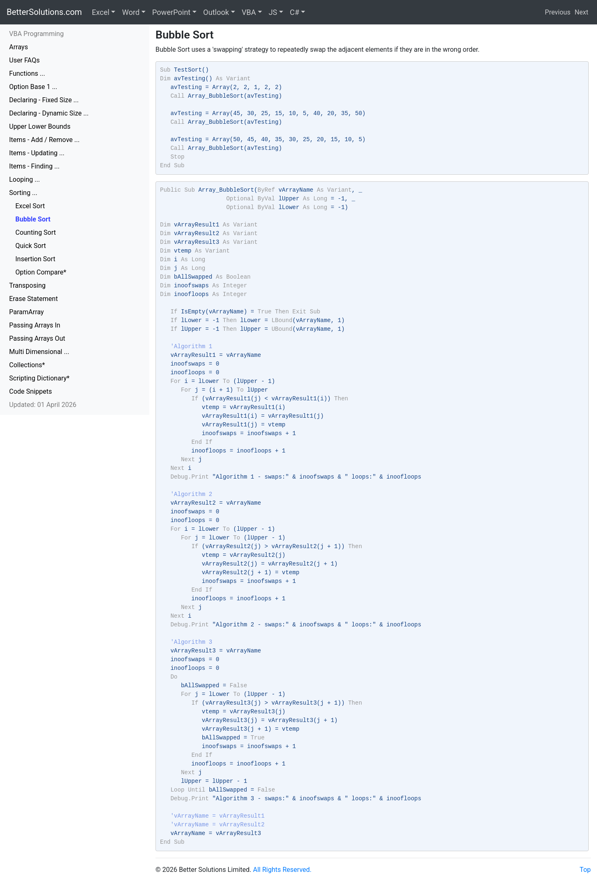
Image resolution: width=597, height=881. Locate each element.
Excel (100, 12)
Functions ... (27, 73)
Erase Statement (33, 299)
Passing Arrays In (34, 325)
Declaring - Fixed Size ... (44, 100)
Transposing (27, 285)
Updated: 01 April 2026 (42, 405)
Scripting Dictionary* (39, 378)
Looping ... (24, 179)
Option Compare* (40, 272)
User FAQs (24, 60)
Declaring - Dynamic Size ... (49, 113)
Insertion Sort (35, 259)
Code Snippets (30, 391)
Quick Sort (30, 246)
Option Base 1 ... (33, 87)
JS (273, 12)
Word (130, 12)
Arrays (18, 47)
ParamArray (26, 312)
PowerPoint (171, 12)
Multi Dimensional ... (39, 352)
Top (585, 870)
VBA (249, 12)
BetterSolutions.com (44, 12)
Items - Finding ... (34, 166)
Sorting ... (23, 193)
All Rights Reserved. (282, 870)
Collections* (27, 365)
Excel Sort (30, 206)
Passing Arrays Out (37, 338)
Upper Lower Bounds (39, 126)
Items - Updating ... (36, 153)
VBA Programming (36, 34)
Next (581, 12)
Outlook (216, 12)
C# (294, 12)
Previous (557, 12)
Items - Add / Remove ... (44, 140)
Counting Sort (35, 232)
